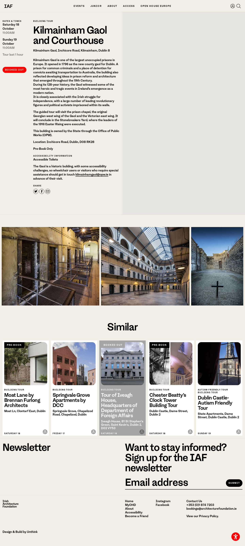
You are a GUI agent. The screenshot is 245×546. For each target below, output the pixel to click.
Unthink (32, 532)
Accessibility (133, 512)
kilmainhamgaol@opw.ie (91, 183)
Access (129, 6)
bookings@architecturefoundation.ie (211, 508)
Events (79, 6)
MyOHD (130, 505)
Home (129, 501)
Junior (96, 6)
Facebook (162, 505)
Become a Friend (136, 516)
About (112, 6)
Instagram (163, 501)
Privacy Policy (208, 516)
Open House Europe (156, 6)
